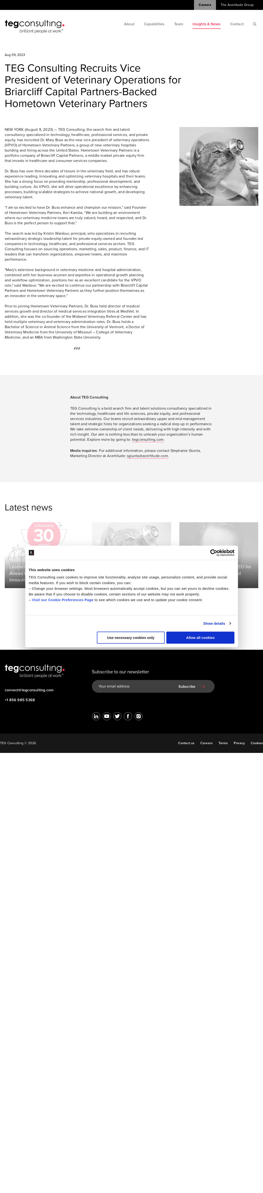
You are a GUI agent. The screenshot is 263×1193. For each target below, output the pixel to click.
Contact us (186, 743)
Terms (223, 743)
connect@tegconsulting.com (29, 690)
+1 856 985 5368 (20, 700)
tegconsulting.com (148, 441)
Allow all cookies (200, 638)
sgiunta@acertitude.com (147, 457)
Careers (205, 5)
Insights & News (206, 24)
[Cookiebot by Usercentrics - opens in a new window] (213, 552)
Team (178, 24)
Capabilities (154, 24)
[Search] (254, 24)
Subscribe (186, 686)
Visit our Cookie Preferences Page (63, 600)
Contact (237, 24)
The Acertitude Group (237, 5)
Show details (214, 623)
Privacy (239, 743)
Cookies (257, 743)
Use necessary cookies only (130, 638)
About (129, 24)
